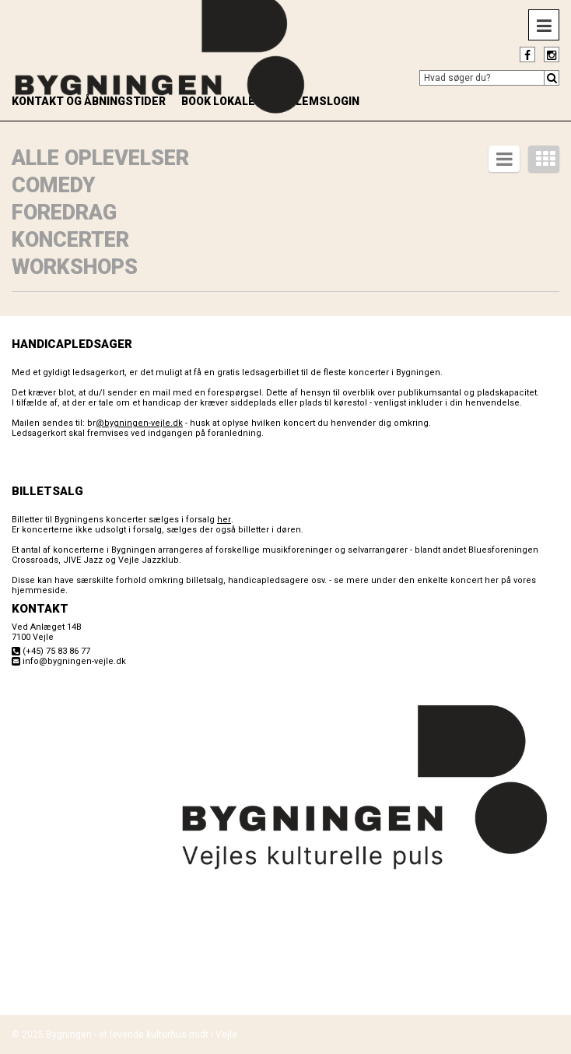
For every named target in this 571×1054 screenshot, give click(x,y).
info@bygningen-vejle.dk (74, 661)
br (135, 423)
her (224, 520)
